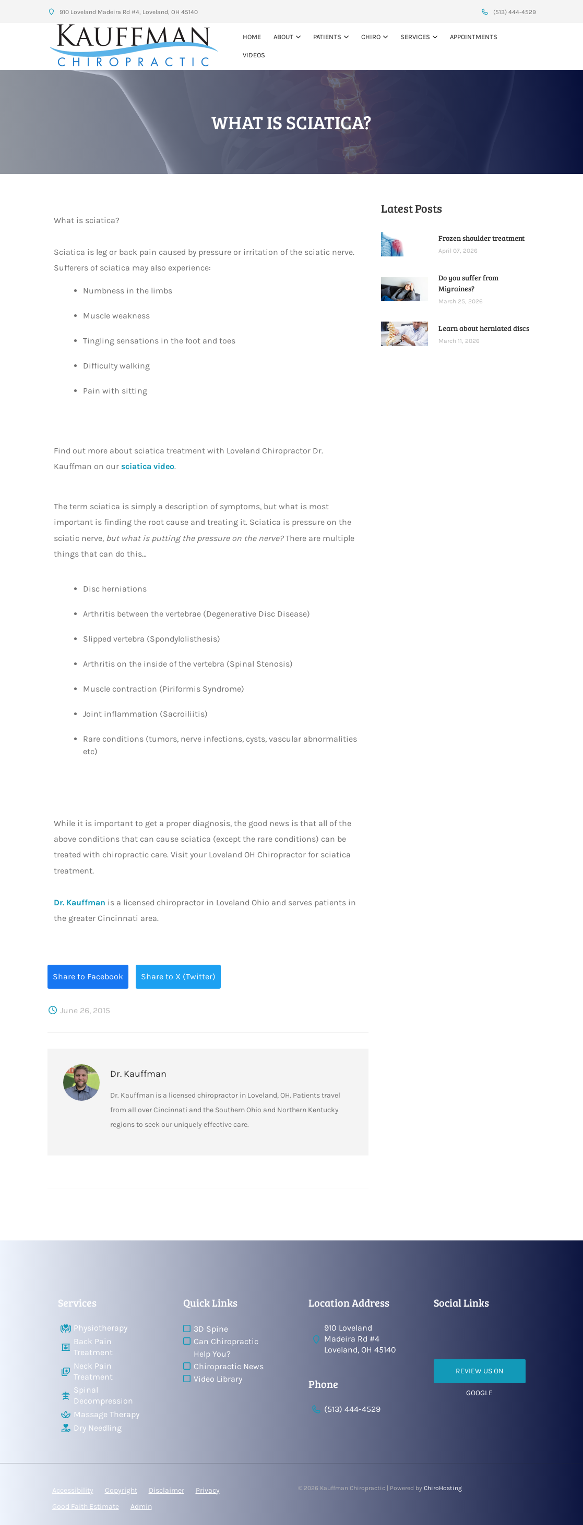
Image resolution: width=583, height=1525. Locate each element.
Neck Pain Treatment (93, 1371)
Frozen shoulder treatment (481, 238)
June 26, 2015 (78, 1010)
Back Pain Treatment (93, 1346)
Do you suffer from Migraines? (468, 283)
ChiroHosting (443, 1488)
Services (415, 37)
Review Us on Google (480, 1375)
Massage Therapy (106, 1414)
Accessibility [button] (72, 1490)
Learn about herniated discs (483, 328)
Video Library (218, 1379)
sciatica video (147, 466)
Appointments (473, 37)
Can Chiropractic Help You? (226, 1347)
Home (252, 37)
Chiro (370, 37)
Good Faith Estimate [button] (85, 1506)
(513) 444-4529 (508, 12)
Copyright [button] (121, 1490)
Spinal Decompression (103, 1395)
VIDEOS (254, 55)
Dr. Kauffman (79, 902)
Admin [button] (141, 1506)
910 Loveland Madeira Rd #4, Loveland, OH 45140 (122, 12)
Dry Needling (98, 1428)
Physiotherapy (100, 1328)
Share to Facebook (88, 976)
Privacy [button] (208, 1490)
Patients (327, 37)
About (283, 37)
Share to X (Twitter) (178, 976)
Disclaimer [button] (166, 1490)
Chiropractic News (229, 1366)
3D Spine (211, 1329)
